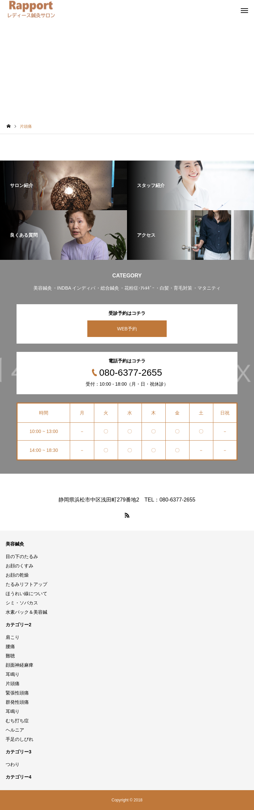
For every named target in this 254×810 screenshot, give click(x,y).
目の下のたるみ (22, 556)
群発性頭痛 (17, 702)
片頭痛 (13, 683)
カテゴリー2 (18, 624)
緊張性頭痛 (17, 692)
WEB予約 (127, 328)
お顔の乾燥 (17, 575)
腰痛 (10, 646)
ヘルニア (15, 730)
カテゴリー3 (18, 751)
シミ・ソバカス (22, 602)
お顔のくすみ (19, 565)
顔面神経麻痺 (19, 665)
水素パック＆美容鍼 (26, 612)
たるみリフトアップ (26, 584)
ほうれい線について (26, 593)
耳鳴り (13, 674)
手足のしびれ (19, 739)
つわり (13, 764)
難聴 (10, 655)
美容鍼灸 (15, 544)
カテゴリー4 (18, 777)
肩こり (13, 637)
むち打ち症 (17, 720)
